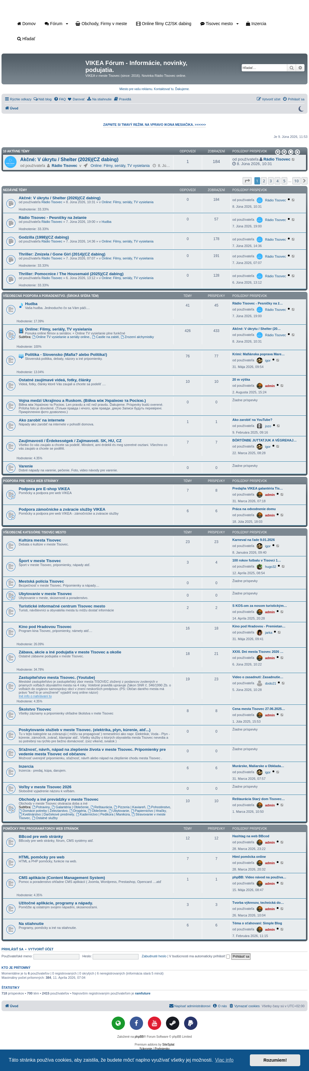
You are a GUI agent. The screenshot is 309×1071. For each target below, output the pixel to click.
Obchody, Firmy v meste (101, 23)
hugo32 (270, 566)
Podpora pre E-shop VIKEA (44, 489)
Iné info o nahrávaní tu (35, 696)
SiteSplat (168, 1044)
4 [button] (277, 181)
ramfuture (142, 993)
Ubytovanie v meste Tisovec (45, 593)
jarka (268, 632)
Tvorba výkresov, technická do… (258, 902)
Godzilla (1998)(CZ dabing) (44, 237)
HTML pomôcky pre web (41, 857)
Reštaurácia (101, 807)
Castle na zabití (105, 337)
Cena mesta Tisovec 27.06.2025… (258, 709)
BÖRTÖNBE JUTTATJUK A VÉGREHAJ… (264, 440)
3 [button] (271, 181)
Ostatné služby (45, 818)
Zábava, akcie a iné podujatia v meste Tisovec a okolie (70, 652)
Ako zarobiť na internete (42, 420)
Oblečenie (97, 810)
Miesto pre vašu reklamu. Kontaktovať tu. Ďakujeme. (154, 89)
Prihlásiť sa (13, 949)
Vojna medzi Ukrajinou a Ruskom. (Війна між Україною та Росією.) (82, 400)
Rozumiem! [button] (275, 1060)
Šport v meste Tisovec (40, 560)
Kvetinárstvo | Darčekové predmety (46, 814)
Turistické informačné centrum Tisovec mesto (62, 606)
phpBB (139, 1036)
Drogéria (77, 810)
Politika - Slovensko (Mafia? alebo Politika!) (66, 354)
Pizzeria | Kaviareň (129, 807)
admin (270, 386)
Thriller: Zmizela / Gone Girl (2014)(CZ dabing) (62, 254)
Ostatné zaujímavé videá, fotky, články (55, 380)
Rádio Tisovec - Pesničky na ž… (257, 303)
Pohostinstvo (158, 807)
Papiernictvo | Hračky (148, 810)
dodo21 (270, 683)
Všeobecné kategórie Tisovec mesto (34, 532)
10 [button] (296, 181)
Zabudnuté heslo (154, 956)
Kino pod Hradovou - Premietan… (258, 626)
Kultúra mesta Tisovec (40, 540)
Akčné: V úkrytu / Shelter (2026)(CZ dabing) (69, 159)
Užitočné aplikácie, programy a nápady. (56, 903)
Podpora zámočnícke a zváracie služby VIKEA (62, 509)
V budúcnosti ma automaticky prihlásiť (199, 956)
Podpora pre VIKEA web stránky (31, 481)
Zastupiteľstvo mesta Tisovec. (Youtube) (57, 677)
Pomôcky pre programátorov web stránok (41, 828)
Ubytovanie (119, 810)
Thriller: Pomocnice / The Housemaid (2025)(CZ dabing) (71, 274)
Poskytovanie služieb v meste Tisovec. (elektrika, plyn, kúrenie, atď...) (85, 730)
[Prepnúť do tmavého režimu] (300, 108)
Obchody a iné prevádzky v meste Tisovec (58, 799)
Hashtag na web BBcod (250, 836)
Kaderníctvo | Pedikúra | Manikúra (103, 814)
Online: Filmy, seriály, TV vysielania (120, 166)
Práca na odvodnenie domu (254, 509)
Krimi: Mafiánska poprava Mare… (258, 354)
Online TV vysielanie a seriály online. (61, 337)
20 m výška (241, 379)
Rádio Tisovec (64, 166)
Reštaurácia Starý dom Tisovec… (258, 799)
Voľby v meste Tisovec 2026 (45, 787)
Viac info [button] (224, 1060)
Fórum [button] (56, 23)
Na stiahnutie (31, 923)
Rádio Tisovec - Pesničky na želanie (53, 217)
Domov (26, 23)
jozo (268, 426)
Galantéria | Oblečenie (70, 807)
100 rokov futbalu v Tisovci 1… (256, 560)
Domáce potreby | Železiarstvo (43, 810)
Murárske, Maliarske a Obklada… (258, 766)
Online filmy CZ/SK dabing (163, 23)
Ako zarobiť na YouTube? (252, 420)
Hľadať (26, 38)
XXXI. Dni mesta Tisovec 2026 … (257, 651)
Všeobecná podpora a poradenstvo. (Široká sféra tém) (51, 296)
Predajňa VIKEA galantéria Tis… (257, 488)
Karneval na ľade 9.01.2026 (253, 540)
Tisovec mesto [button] (219, 23)
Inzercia (256, 23)
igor (267, 360)
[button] (277, 152)
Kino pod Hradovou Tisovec (45, 626)
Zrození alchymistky (137, 337)
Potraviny (41, 807)
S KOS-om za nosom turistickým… (259, 605)
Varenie (26, 466)
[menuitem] (42, 99)
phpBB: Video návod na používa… (259, 877)
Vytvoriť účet (40, 949)
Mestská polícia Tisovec (41, 581)
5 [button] (284, 181)
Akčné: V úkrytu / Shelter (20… (256, 328)
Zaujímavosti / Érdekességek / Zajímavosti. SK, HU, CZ (70, 440)
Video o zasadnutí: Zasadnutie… (257, 677)
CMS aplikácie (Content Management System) (62, 877)
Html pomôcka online (249, 856)
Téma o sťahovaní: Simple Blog (257, 923)
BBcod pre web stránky (41, 836)
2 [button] (264, 181)
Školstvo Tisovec (35, 709)
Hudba (106, 221)
